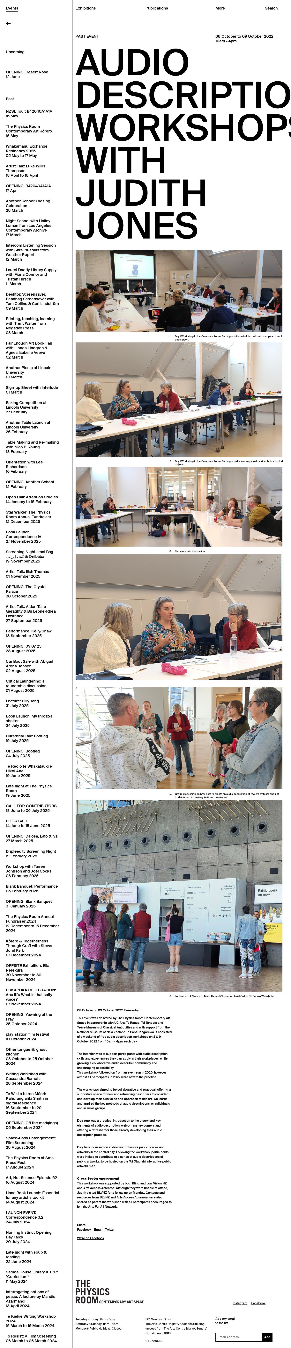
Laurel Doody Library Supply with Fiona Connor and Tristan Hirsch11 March (31, 276)
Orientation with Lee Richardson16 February (24, 467)
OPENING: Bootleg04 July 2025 (23, 753)
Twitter (110, 1230)
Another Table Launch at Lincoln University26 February (28, 427)
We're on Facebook (90, 1238)
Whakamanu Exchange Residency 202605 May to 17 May (27, 151)
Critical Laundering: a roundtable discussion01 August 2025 (26, 686)
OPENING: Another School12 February (30, 484)
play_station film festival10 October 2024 (27, 1036)
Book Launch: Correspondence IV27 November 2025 (23, 537)
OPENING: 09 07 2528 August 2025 (23, 648)
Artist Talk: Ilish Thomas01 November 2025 (27, 574)
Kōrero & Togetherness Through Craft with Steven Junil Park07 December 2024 (30, 948)
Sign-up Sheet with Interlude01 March (32, 389)
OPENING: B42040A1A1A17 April (28, 188)
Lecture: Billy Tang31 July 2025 (22, 703)
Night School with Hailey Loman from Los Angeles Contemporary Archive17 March (28, 228)
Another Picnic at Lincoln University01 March (28, 372)
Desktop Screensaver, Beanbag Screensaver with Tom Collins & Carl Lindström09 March (32, 301)
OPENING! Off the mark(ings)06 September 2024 (32, 1125)
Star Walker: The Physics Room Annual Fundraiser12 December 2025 (28, 517)
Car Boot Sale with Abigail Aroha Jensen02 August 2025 (29, 666)
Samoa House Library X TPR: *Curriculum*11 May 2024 (32, 1277)
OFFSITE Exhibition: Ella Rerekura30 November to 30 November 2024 (27, 972)
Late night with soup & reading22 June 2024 (26, 1257)
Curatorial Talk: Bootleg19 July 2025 (27, 738)
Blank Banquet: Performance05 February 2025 (32, 888)
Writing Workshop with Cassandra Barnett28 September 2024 (26, 1079)
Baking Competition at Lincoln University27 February (26, 407)
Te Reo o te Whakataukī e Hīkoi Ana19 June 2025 (29, 771)
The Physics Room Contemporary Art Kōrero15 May (29, 131)
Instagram (240, 1303)
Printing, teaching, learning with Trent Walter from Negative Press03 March (30, 325)
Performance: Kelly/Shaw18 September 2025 (29, 633)
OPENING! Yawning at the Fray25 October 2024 (29, 1019)
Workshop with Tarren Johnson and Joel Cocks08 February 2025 (28, 871)
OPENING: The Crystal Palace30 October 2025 (26, 591)
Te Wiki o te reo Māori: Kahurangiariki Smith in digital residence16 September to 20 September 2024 (27, 1103)
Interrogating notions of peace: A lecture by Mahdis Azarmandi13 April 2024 (30, 1299)
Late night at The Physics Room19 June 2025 (29, 791)
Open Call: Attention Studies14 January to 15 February (32, 499)
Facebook (84, 1230)
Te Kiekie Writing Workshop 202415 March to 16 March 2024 (31, 1321)
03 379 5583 (154, 1340)
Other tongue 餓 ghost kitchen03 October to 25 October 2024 (29, 1056)
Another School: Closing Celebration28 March (28, 206)
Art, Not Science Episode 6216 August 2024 (31, 1180)
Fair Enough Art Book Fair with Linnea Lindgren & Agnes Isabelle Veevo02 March (29, 350)
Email (98, 1230)
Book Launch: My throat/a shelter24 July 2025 (29, 721)
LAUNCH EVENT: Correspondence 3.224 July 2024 (24, 1217)
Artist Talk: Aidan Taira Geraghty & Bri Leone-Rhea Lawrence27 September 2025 (31, 613)
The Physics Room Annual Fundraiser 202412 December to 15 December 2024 (32, 923)
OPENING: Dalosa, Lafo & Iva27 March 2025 (31, 838)
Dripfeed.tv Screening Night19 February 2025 (31, 853)
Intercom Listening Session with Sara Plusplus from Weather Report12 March (31, 252)
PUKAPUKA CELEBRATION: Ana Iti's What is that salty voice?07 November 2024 (31, 997)
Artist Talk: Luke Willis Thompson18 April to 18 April (25, 171)
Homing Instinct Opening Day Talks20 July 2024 (29, 1237)
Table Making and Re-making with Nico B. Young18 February (32, 447)
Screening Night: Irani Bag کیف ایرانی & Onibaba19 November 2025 (29, 556)
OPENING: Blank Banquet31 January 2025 (29, 903)
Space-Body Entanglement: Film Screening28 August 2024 (31, 1143)
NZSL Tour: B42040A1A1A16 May (29, 113)
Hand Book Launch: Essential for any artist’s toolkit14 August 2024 (32, 1197)
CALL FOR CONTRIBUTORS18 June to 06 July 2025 (31, 808)
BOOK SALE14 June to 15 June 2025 (28, 823)
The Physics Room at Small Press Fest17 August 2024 (31, 1162)
